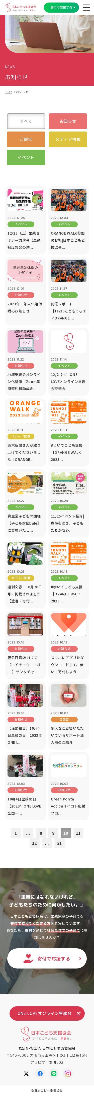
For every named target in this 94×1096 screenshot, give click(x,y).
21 (59, 843)
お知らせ (68, 121)
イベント (26, 157)
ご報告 (26, 139)
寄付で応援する (61, 7)
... (28, 833)
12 (34, 843)
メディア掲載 (68, 139)
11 (78, 833)
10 (65, 833)
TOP (8, 91)
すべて (26, 121)
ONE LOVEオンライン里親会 (45, 1013)
